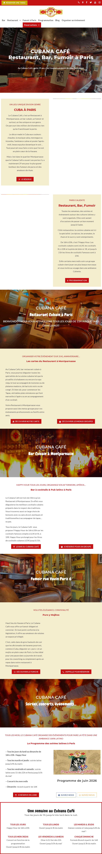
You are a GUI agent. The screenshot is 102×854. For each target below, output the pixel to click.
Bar (3, 20)
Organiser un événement (73, 20)
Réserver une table (16, 3)
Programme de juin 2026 (77, 781)
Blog (57, 20)
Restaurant (12, 20)
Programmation (45, 20)
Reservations (30, 25)
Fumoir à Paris (29, 20)
